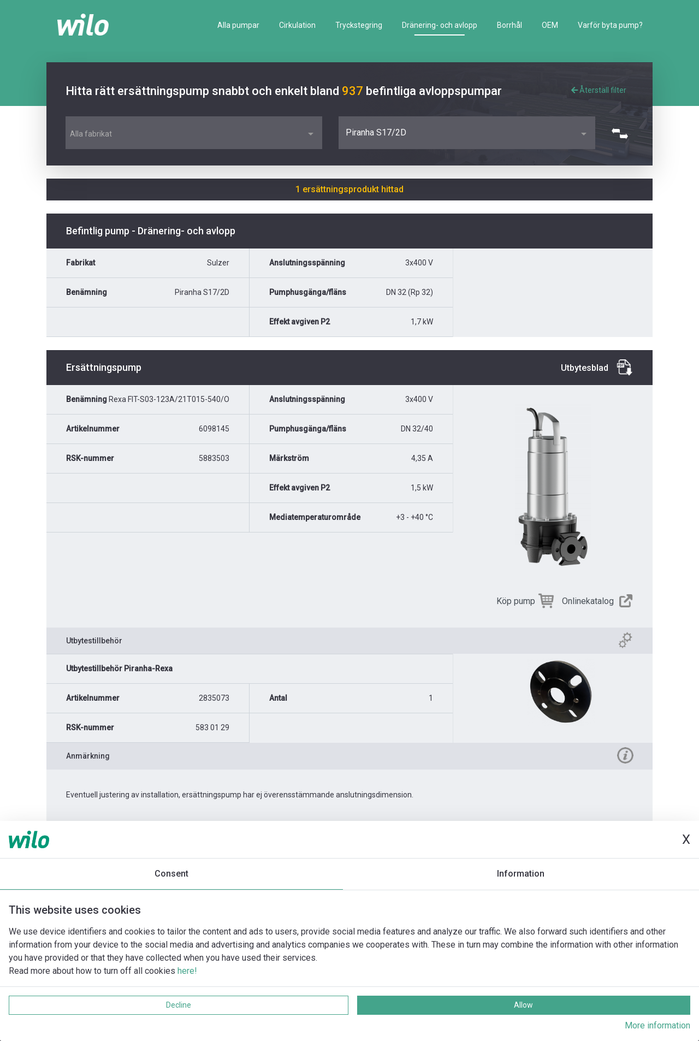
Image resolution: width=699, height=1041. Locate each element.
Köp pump (515, 601)
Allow (523, 1005)
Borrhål (509, 25)
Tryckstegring (358, 25)
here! (187, 971)
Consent (171, 873)
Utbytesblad (584, 368)
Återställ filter (598, 90)
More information (657, 1025)
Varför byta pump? (610, 25)
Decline (178, 1005)
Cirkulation (297, 25)
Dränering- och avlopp (439, 25)
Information (520, 873)
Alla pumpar (238, 25)
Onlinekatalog (588, 601)
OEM (550, 25)
